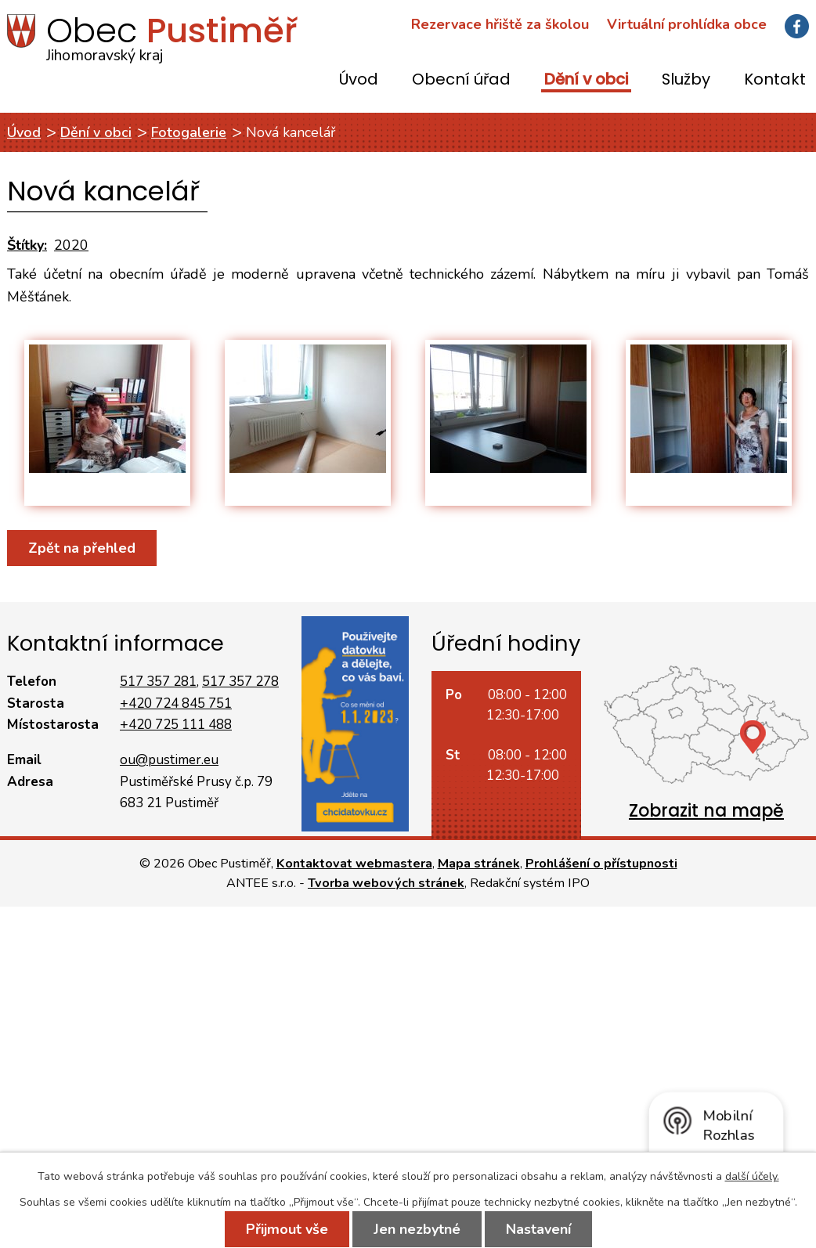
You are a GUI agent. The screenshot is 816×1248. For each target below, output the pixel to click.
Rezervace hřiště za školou (500, 24)
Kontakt (775, 80)
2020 (71, 245)
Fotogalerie (188, 132)
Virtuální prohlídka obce (687, 24)
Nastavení (538, 1229)
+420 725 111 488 (176, 725)
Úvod (358, 80)
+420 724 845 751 (176, 703)
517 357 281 (158, 682)
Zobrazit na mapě (706, 811)
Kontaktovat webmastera (354, 863)
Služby (686, 80)
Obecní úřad (461, 80)
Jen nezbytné (417, 1229)
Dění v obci (586, 80)
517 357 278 (240, 682)
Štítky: (27, 245)
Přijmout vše (287, 1229)
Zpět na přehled (81, 548)
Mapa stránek (479, 863)
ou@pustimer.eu (169, 760)
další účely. (752, 1176)
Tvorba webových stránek (386, 883)
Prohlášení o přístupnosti (601, 863)
